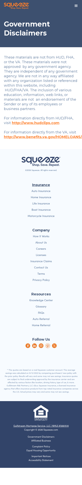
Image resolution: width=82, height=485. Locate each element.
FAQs (41, 312)
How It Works (41, 236)
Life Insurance (41, 203)
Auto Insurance (41, 191)
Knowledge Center (41, 300)
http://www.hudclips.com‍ (35, 123)
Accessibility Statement (41, 460)
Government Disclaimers (41, 436)
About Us (41, 242)
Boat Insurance (41, 209)
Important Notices (41, 456)
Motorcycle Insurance (41, 216)
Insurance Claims (41, 261)
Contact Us (41, 267)
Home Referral (41, 325)
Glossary (41, 306)
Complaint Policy (41, 446)
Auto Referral (41, 319)
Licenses (41, 255)
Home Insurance (41, 197)
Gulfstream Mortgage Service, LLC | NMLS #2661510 (41, 425)
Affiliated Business (41, 440)
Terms (41, 273)
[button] (76, 6)
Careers (41, 248)
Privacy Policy (41, 280)
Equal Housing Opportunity (41, 450)
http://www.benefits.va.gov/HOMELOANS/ (43, 137)
